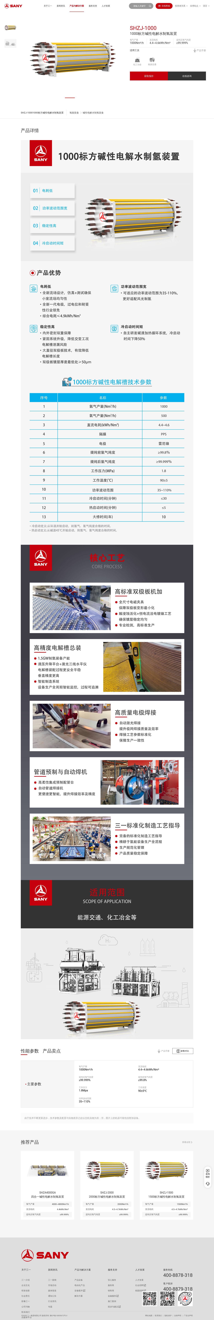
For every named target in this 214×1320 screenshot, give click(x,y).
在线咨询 (187, 76)
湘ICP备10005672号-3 (58, 1316)
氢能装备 (74, 112)
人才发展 (106, 6)
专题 (50, 1307)
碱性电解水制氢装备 (93, 112)
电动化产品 (80, 1285)
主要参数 (33, 1084)
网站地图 (148, 1316)
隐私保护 (168, 1316)
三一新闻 (52, 1280)
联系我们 (158, 1316)
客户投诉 (168, 1283)
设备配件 (79, 1290)
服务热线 (168, 1269)
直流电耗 (154, 40)
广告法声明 (188, 1316)
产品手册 (199, 50)
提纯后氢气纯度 (183, 40)
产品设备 (79, 1280)
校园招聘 (139, 1290)
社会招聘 (139, 1285)
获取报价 (149, 76)
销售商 (111, 1290)
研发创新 (25, 1290)
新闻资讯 (61, 6)
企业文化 (25, 1285)
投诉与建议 (113, 1306)
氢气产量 (134, 40)
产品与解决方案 (77, 6)
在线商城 (164, 6)
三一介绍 (25, 1280)
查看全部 (187, 1142)
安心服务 (112, 1280)
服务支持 (93, 6)
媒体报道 (52, 1290)
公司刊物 (25, 1307)
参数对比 (183, 1051)
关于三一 (48, 6)
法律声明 (177, 1316)
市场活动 (52, 1285)
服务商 (111, 1285)
